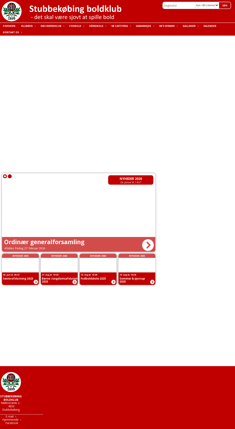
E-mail (10, 416)
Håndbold (97, 26)
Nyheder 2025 (20, 255)
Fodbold (76, 26)
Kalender (210, 26)
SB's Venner (168, 26)
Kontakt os (12, 32)
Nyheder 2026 (131, 178)
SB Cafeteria (120, 26)
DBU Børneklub (52, 26)
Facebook (11, 423)
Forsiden (9, 26)
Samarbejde (144, 26)
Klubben (28, 26)
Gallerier (190, 26)
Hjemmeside (10, 419)
